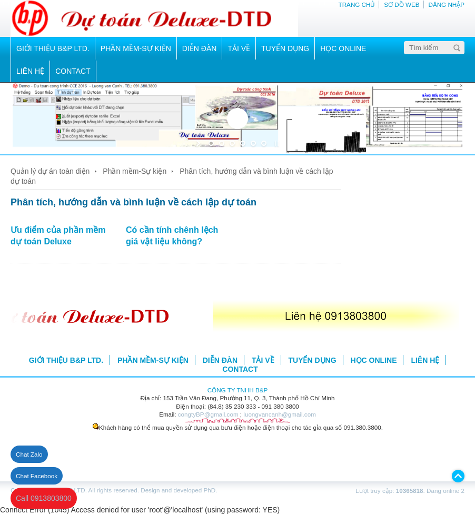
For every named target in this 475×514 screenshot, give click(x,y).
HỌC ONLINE (343, 48)
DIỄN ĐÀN (199, 48)
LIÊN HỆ (30, 71)
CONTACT (73, 71)
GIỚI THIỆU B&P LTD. (53, 48)
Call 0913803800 (44, 498)
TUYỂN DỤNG (285, 48)
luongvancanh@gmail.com (279, 414)
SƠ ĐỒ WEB (401, 4)
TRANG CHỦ (357, 4)
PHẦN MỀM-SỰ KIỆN (136, 48)
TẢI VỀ (238, 48)
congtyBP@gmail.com (208, 414)
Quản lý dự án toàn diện (50, 171)
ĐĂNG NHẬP (446, 4)
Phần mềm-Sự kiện (134, 171)
